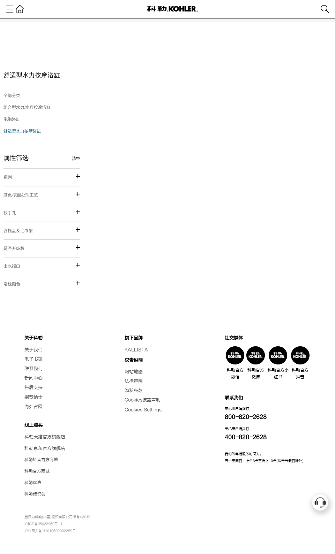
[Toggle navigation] (9, 9)
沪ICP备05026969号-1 (43, 524)
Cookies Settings (143, 409)
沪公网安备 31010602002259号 (50, 531)
